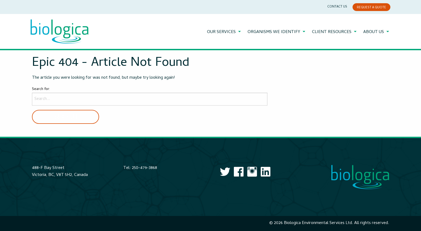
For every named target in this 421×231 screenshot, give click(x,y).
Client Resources (331, 32)
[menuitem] (224, 32)
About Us (373, 32)
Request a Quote (371, 7)
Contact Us (337, 7)
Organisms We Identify (274, 32)
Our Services (221, 32)
